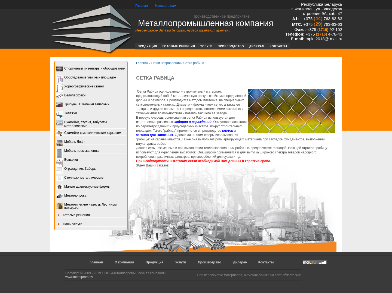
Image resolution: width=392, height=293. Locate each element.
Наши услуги (69, 224)
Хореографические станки (80, 86)
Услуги (206, 46)
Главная (141, 6)
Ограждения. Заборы (76, 169)
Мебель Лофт (70, 142)
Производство (231, 46)
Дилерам (257, 46)
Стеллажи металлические (79, 178)
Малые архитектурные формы (83, 187)
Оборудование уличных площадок (86, 77)
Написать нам (165, 6)
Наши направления (166, 63)
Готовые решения (179, 46)
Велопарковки (70, 95)
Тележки (66, 113)
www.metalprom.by (79, 277)
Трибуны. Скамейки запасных (82, 104)
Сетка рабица (193, 63)
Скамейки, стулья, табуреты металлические (81, 124)
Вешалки (67, 160)
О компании (124, 262)
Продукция (147, 46)
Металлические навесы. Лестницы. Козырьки (87, 206)
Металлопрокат (72, 196)
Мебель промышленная (78, 151)
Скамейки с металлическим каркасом (88, 133)
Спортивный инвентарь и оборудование (90, 69)
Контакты (278, 46)
